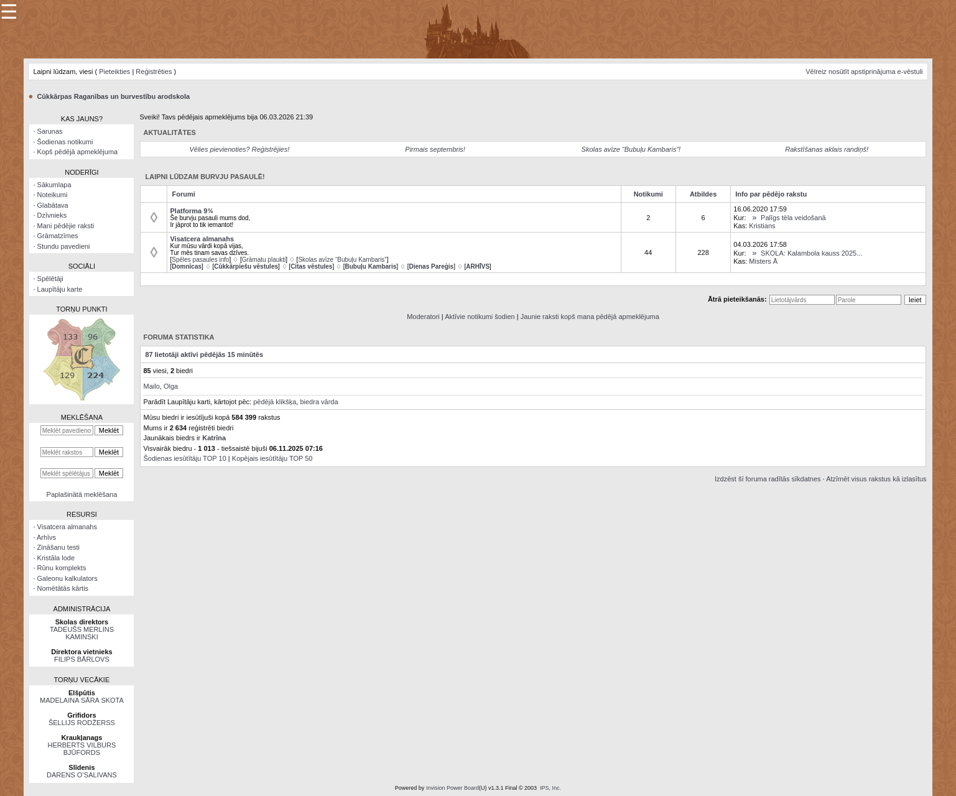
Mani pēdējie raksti (66, 225)
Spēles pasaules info (200, 259)
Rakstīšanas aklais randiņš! (826, 149)
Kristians (762, 225)
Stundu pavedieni (63, 246)
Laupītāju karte (60, 289)
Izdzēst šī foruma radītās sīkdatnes (768, 479)
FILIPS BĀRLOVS (81, 659)
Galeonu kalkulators (67, 578)
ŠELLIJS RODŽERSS (82, 722)
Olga (171, 386)
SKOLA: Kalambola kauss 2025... (811, 253)
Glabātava (52, 205)
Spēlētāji (50, 278)
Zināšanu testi (58, 547)
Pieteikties (114, 71)
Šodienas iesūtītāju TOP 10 (184, 458)
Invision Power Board (452, 788)
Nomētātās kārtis (63, 588)
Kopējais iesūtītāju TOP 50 (272, 458)
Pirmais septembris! (435, 149)
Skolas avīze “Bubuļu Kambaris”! (631, 149)
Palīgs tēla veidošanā (793, 217)
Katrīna (214, 438)
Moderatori (423, 316)
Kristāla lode (56, 558)
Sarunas (50, 131)
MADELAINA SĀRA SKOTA (82, 700)
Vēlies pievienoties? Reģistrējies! (239, 149)
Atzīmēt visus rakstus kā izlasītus (876, 479)
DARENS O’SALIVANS (82, 775)
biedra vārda (319, 401)
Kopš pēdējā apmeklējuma (77, 151)
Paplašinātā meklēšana (82, 494)
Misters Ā (763, 261)
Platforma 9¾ (191, 211)
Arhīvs (46, 537)
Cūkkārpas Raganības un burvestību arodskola (113, 96)
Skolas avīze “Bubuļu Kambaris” (342, 259)
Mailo (151, 386)
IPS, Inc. (550, 788)
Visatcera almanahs (67, 526)
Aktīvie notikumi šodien (480, 316)
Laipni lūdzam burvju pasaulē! (205, 176)
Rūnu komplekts (61, 568)
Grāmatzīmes (57, 235)
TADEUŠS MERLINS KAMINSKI (82, 633)
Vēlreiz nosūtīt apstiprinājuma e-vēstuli (863, 71)
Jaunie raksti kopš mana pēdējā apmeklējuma (590, 316)
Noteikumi (52, 194)
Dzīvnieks (52, 215)
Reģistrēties (154, 71)
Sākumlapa (54, 184)
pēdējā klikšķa (274, 401)
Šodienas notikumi (65, 142)
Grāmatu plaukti (264, 259)
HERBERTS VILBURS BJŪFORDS (82, 748)
